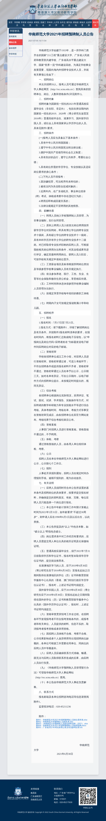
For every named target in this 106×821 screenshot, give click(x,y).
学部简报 (13, 54)
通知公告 (13, 42)
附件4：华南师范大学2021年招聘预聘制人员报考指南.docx (61, 725)
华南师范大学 (36, 799)
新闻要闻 (13, 36)
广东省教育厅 (36, 796)
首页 (10, 22)
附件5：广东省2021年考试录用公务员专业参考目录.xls (59, 727)
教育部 (33, 792)
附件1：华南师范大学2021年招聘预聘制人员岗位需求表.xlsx (61, 719)
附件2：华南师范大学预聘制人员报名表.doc (54, 721)
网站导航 (95, 23)
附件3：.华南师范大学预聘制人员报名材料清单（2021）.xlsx (62, 723)
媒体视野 (13, 48)
